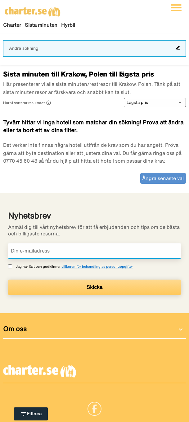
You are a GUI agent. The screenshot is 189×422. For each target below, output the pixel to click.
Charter (12, 24)
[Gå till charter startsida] (33, 9)
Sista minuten (41, 24)
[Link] (94, 408)
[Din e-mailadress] (94, 251)
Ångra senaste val (163, 178)
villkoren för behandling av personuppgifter (97, 266)
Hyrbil (68, 24)
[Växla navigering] (176, 8)
